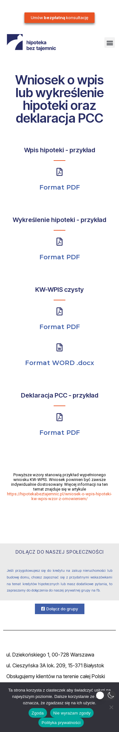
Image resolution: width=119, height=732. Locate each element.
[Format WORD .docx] (59, 347)
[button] (109, 42)
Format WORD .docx (59, 363)
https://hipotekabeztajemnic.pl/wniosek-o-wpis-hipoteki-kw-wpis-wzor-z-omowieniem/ (59, 496)
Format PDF (59, 187)
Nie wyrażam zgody (72, 713)
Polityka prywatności (61, 722)
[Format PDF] (59, 172)
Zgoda (38, 713)
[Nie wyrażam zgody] (111, 707)
